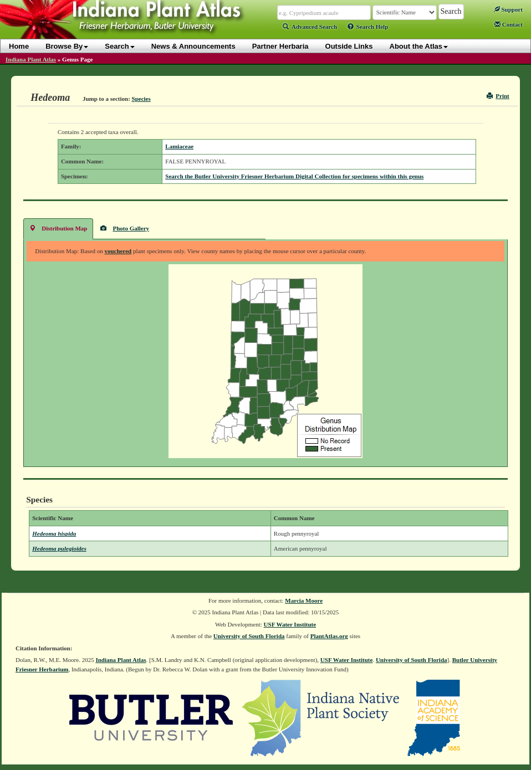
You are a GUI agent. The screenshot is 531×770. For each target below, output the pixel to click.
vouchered (117, 251)
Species (141, 98)
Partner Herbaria (280, 46)
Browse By (66, 46)
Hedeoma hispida (54, 533)
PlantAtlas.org (329, 636)
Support (508, 9)
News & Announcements (193, 46)
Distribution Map (58, 228)
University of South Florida (249, 636)
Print (498, 96)
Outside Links (349, 46)
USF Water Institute (290, 624)
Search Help (368, 26)
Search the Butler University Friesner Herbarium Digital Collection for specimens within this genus (294, 176)
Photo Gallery (124, 228)
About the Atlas (419, 46)
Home (19, 46)
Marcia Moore (304, 600)
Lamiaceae (179, 146)
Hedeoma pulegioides (59, 548)
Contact (508, 24)
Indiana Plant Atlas (31, 59)
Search (119, 46)
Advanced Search (310, 26)
